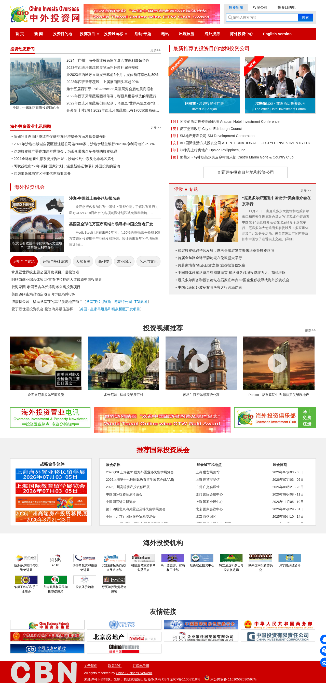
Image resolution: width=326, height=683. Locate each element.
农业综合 (124, 261)
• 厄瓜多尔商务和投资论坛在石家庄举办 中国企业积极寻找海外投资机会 (232, 280)
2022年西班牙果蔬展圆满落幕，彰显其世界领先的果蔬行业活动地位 (113, 96)
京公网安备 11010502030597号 (230, 677)
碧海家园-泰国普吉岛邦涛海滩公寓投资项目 (45, 287)
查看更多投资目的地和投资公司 (245, 172)
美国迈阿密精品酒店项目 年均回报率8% (43, 294)
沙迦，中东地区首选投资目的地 (35, 106)
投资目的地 (286, 7)
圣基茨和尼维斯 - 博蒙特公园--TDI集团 (116, 302)
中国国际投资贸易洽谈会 (124, 494)
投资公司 (260, 7)
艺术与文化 (148, 261)
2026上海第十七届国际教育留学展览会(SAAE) (140, 479)
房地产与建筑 (24, 261)
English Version (277, 34)
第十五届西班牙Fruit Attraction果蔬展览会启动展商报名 (110, 89)
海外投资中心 (241, 34)
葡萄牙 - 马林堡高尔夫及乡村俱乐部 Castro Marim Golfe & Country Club (231, 157)
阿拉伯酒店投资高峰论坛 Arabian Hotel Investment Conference (224, 121)
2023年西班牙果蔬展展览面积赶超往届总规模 (102, 67)
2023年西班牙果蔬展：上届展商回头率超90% (102, 82)
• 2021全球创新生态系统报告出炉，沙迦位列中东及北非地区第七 (62, 159)
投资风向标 (113, 34)
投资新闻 (236, 7)
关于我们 (90, 666)
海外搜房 (212, 34)
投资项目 (87, 34)
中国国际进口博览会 (121, 502)
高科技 (103, 261)
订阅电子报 (141, 666)
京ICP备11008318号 (185, 679)
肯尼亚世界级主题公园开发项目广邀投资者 (45, 272)
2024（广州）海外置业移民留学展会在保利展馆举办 (107, 60)
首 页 (19, 34)
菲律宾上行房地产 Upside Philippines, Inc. (207, 150)
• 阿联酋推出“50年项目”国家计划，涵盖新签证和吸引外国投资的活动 (65, 166)
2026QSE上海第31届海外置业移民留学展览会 (140, 472)
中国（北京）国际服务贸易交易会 (131, 516)
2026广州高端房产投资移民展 (128, 487)
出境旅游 (186, 34)
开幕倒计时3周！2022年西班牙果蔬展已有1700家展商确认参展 (113, 110)
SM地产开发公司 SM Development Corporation (211, 136)
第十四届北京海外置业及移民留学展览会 (136, 509)
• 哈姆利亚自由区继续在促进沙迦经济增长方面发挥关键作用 (58, 137)
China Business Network (134, 673)
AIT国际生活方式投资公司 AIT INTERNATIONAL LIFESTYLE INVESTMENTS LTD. (240, 143)
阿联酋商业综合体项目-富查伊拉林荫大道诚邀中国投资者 (56, 279)
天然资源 (83, 261)
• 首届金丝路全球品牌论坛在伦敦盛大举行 (208, 258)
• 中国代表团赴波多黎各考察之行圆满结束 (208, 287)
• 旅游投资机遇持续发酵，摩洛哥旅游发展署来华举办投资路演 (224, 250)
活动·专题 (142, 34)
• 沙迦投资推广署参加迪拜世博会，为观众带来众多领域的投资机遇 (64, 151)
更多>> (155, 50)
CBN (165, 679)
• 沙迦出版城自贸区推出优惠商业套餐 (41, 173)
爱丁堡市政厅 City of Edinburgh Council (205, 129)
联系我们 (114, 666)
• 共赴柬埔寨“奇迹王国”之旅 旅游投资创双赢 (210, 265)
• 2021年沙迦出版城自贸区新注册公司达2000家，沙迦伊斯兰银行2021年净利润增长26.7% (83, 144)
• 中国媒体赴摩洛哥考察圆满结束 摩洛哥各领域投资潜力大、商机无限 (230, 273)
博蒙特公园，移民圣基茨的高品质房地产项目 (47, 302)
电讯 (165, 34)
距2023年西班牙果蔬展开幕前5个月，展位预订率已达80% (112, 75)
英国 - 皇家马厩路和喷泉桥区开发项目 (110, 309)
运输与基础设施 (55, 261)
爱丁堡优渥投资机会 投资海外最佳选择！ (44, 309)
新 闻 (38, 34)
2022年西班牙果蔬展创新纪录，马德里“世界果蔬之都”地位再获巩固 (113, 103)
